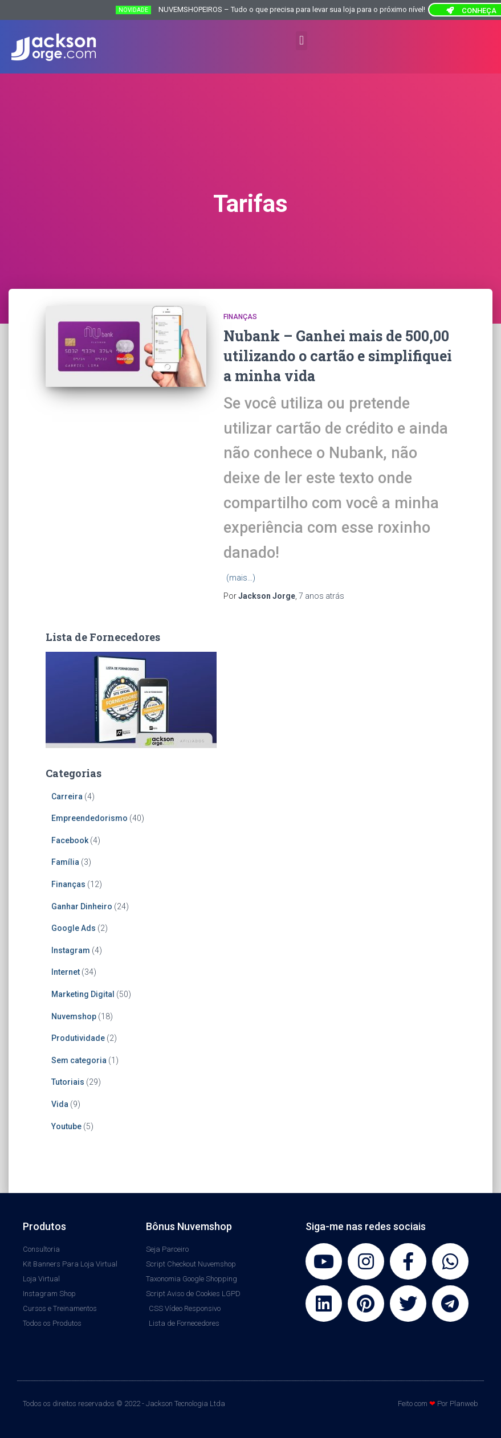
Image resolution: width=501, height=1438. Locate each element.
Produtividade (78, 1038)
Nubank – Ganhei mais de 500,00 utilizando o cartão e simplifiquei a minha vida (337, 355)
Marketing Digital (83, 994)
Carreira (67, 796)
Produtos (44, 1226)
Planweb (464, 1403)
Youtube (66, 1126)
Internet (65, 972)
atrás (321, 595)
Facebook (69, 840)
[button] (301, 40)
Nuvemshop (73, 1016)
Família (65, 862)
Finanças (240, 317)
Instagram (70, 950)
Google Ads (73, 928)
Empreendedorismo (89, 818)
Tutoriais (67, 1081)
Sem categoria (79, 1060)
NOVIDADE (133, 10)
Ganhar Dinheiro (81, 906)
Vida (59, 1104)
